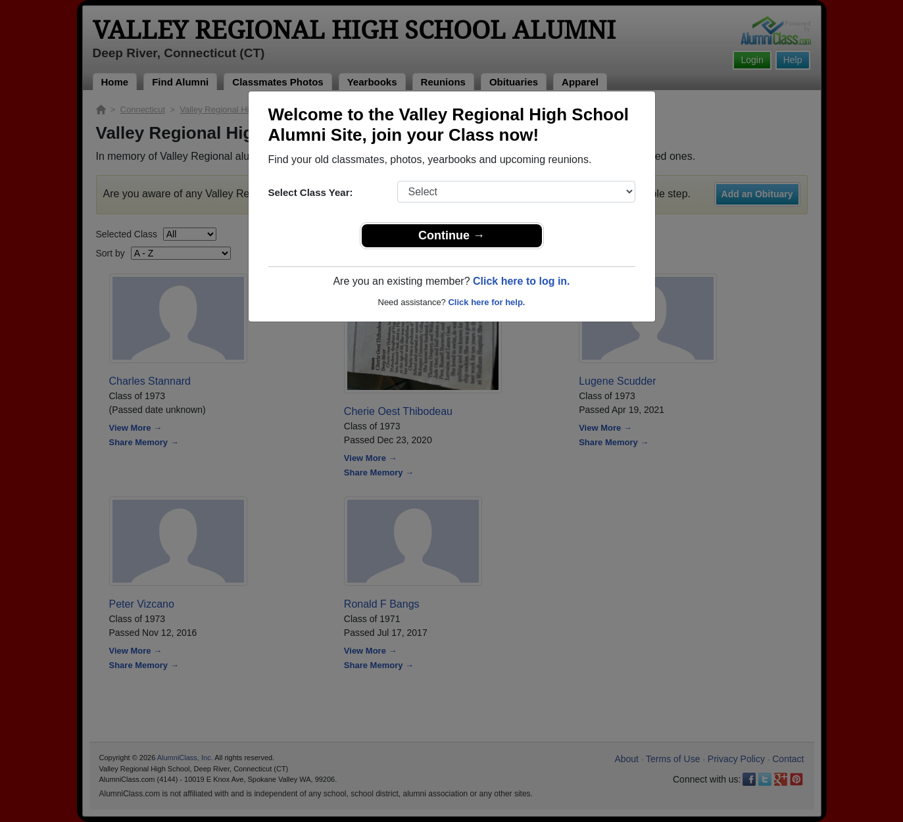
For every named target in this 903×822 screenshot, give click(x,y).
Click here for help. (486, 302)
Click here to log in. (521, 281)
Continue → (451, 235)
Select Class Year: (310, 192)
